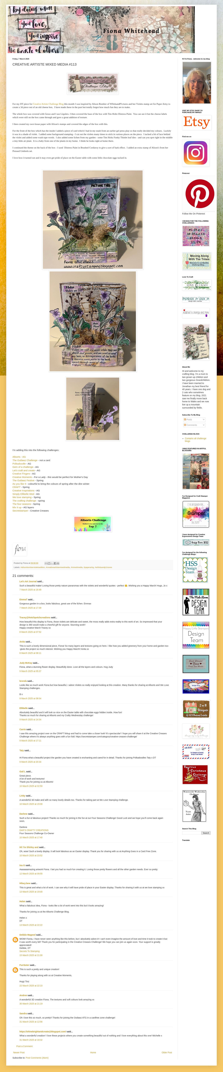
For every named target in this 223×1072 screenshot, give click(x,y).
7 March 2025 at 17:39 (30, 608)
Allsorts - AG (19, 456)
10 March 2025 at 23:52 (31, 855)
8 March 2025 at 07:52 (30, 632)
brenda (23, 681)
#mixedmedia (77, 567)
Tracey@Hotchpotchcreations (34, 617)
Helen (22, 901)
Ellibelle (23, 708)
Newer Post (18, 1052)
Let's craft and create (23, 470)
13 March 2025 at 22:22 (31, 925)
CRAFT (16, 487)
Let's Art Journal (28, 581)
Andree (23, 995)
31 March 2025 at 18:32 (31, 1040)
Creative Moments (22, 477)
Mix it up (16, 507)
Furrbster (24, 965)
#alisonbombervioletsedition (33, 567)
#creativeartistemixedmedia (58, 567)
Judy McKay (25, 663)
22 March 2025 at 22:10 (31, 985)
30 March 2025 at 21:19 (31, 1003)
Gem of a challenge (22, 467)
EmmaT (23, 599)
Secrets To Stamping (29, 951)
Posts (188, 419)
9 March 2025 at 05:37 (30, 671)
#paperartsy (89, 567)
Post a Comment (24, 1046)
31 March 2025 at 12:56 (31, 1021)
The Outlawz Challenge (24, 460)
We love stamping (21, 497)
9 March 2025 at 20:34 (30, 762)
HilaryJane (25, 883)
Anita (22, 641)
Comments (190, 425)
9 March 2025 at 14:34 (30, 719)
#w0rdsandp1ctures (103, 567)
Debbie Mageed (27, 935)
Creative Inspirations (23, 490)
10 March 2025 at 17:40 (31, 837)
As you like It (19, 483)
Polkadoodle (19, 463)
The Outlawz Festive (23, 480)
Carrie (22, 729)
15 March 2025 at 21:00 (31, 955)
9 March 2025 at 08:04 (30, 698)
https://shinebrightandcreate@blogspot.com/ (42, 1031)
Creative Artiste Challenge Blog (48, 104)
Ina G (22, 865)
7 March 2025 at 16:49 (30, 589)
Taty (21, 750)
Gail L (22, 771)
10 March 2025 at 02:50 (31, 786)
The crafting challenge (24, 500)
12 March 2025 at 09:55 (31, 873)
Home (93, 1052)
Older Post (167, 1052)
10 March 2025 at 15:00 (31, 804)
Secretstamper (20, 510)
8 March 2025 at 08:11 (30, 653)
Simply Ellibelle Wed (23, 494)
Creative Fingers (21, 473)
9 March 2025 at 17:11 (30, 740)
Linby (22, 795)
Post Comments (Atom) (37, 1058)
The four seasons (22, 504)
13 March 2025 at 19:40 (31, 891)
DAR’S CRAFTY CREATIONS (33, 830)
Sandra (23, 1013)
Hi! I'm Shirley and (28, 847)
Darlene (23, 814)
